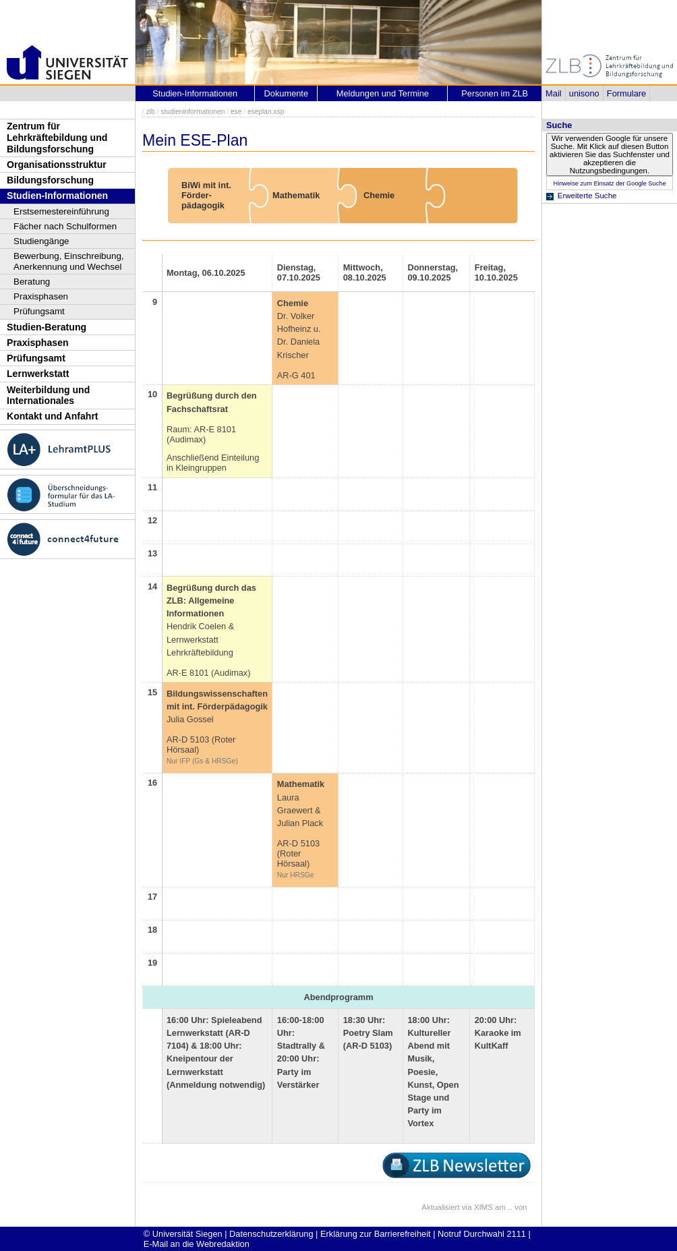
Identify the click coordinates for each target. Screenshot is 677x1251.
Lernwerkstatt (38, 373)
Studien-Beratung (46, 327)
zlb (150, 111)
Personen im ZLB (494, 93)
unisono (584, 93)
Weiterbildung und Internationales (48, 395)
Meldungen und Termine (382, 93)
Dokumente (286, 93)
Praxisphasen (40, 296)
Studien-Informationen (57, 195)
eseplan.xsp (266, 111)
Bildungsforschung (50, 180)
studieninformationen (192, 111)
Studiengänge (41, 241)
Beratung (31, 282)
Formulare (626, 93)
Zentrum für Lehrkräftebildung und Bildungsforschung (57, 137)
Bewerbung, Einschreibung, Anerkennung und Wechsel (68, 261)
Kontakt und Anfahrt (52, 416)
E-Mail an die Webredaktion (196, 1244)
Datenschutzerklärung (271, 1234)
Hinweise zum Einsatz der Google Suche (609, 183)
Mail (553, 93)
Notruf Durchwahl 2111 (482, 1234)
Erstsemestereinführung (61, 211)
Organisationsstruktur (57, 164)
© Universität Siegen (183, 1234)
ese (236, 111)
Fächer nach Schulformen (65, 226)
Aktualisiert (440, 1207)
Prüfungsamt (39, 311)
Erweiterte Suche (587, 196)
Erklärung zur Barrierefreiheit (375, 1234)
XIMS (483, 1207)
